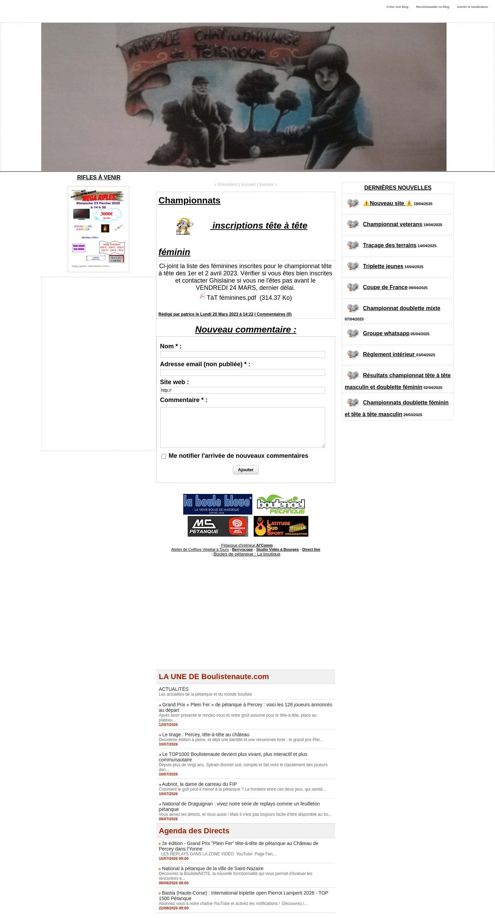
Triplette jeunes (383, 266)
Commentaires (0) (274, 314)
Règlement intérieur (389, 354)
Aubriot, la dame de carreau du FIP (199, 784)
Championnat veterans (392, 224)
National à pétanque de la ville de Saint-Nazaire (213, 868)
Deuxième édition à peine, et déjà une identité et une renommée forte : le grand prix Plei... (241, 739)
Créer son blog (397, 7)
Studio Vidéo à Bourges (277, 549)
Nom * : (171, 346)
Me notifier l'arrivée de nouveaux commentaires (238, 455)
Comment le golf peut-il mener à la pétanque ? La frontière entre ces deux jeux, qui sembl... (242, 789)
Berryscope (242, 549)
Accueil (248, 184)
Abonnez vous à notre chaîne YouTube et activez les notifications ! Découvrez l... (233, 903)
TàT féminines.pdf (231, 297)
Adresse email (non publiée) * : (205, 364)
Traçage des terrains (390, 245)
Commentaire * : (184, 400)
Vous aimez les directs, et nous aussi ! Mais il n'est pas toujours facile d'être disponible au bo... (245, 814)
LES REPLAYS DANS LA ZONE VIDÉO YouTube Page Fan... (217, 854)
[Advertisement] (245, 621)
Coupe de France (385, 287)
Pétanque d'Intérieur (247, 545)
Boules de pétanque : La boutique (246, 554)
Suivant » (268, 184)
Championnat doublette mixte (401, 308)
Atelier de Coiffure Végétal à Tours (200, 549)
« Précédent (226, 184)
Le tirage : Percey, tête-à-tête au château (205, 734)
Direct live (311, 549)
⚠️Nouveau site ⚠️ (387, 203)
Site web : (174, 382)
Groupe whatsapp (386, 333)
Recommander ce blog (433, 7)
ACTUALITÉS (173, 689)
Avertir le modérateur (472, 7)
